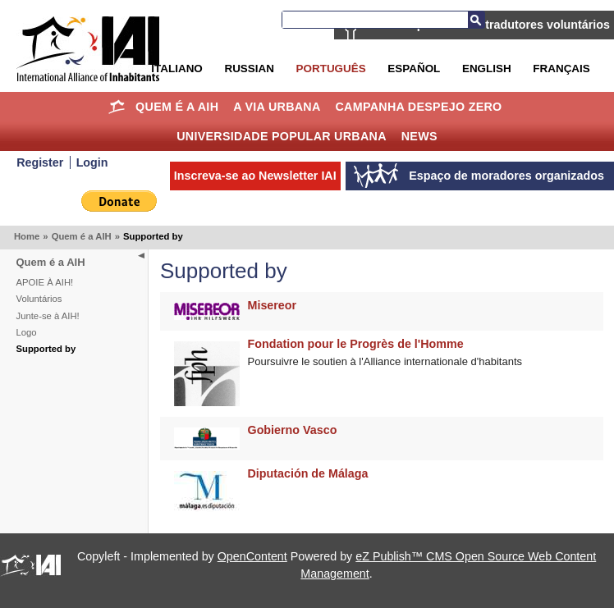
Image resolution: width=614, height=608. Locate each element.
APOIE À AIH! (45, 282)
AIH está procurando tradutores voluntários (488, 24)
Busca (476, 19)
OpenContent (252, 556)
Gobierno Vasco (292, 430)
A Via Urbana (276, 106)
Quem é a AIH (176, 106)
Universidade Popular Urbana (281, 136)
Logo (26, 332)
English (486, 68)
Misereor (272, 305)
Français (561, 68)
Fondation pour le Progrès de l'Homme (356, 343)
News (419, 136)
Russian (248, 68)
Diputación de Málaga (308, 473)
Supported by (46, 349)
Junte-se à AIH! (48, 316)
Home (116, 106)
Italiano (176, 68)
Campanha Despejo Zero (418, 106)
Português (331, 68)
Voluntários (39, 299)
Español (413, 68)
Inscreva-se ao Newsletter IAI (255, 175)
